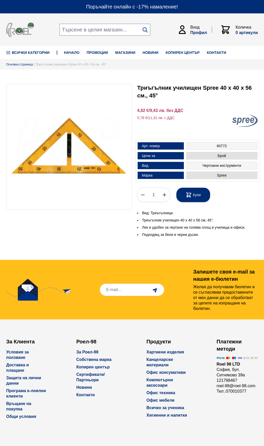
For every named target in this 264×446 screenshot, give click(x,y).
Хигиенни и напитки (166, 415)
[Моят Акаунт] (194, 29)
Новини (84, 387)
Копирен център (93, 367)
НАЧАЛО (71, 53)
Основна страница (19, 64)
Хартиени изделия (165, 352)
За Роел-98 (87, 352)
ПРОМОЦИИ (97, 53)
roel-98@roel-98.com (236, 386)
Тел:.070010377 (231, 391)
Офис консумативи (166, 372)
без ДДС (174, 110)
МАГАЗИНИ (125, 53)
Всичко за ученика (165, 408)
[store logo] (20, 30)
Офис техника (160, 393)
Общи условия (21, 416)
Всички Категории (28, 53)
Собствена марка (93, 359)
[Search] (145, 30)
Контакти (85, 395)
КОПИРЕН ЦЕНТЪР (183, 53)
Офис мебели (160, 400)
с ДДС (169, 118)
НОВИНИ (150, 53)
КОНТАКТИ (216, 53)
